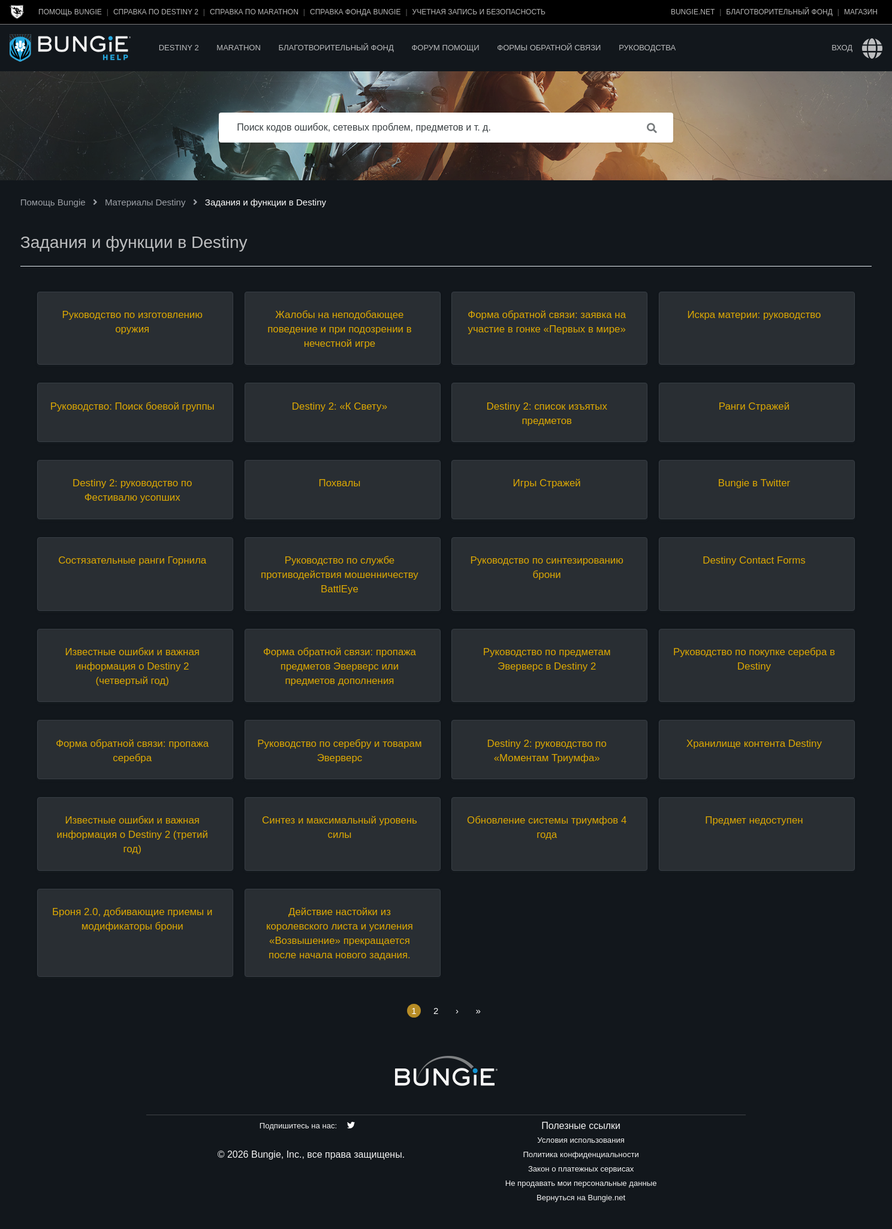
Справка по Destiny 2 (155, 12)
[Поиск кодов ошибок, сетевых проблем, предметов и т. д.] (446, 128)
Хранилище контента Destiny (754, 743)
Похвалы (340, 483)
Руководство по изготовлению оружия (132, 322)
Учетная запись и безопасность (479, 12)
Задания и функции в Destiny (265, 202)
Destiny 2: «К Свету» (339, 406)
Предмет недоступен (754, 820)
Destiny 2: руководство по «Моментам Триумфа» (547, 751)
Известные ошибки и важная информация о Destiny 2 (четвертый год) (132, 666)
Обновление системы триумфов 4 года (546, 827)
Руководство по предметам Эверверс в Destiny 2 (547, 659)
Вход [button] (841, 47)
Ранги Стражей (754, 406)
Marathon (238, 47)
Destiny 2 (179, 47)
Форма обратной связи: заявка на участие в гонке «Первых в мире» (547, 322)
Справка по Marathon (254, 12)
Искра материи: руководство (754, 314)
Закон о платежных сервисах (581, 1168)
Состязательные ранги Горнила (132, 560)
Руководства (647, 47)
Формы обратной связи (549, 47)
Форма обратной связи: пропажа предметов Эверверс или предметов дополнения (339, 666)
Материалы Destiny (145, 202)
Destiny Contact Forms (754, 560)
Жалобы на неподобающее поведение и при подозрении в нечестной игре (339, 329)
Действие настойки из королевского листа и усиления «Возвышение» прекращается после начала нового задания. (339, 933)
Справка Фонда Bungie (355, 12)
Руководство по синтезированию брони (546, 567)
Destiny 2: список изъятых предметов (546, 413)
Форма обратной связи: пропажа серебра (132, 751)
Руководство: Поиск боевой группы (132, 406)
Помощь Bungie (70, 12)
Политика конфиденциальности (580, 1154)
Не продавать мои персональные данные (581, 1183)
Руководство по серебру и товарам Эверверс (339, 751)
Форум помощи (445, 47)
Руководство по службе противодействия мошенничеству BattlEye (339, 575)
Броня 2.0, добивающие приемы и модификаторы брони (132, 919)
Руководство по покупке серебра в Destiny (754, 659)
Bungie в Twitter (754, 483)
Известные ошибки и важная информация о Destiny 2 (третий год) (132, 835)
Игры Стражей (547, 483)
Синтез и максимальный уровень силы (339, 827)
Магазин (861, 12)
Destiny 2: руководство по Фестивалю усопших (132, 490)
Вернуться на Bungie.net (581, 1197)
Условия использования (581, 1140)
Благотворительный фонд (779, 12)
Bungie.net (693, 12)
